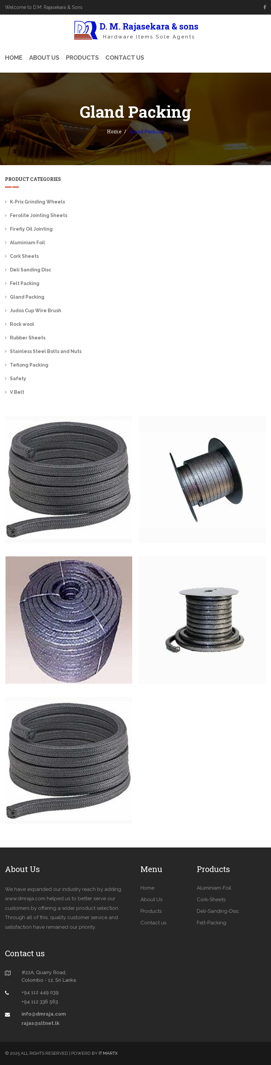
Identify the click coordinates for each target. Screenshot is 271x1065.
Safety (18, 379)
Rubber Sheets (27, 338)
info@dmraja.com (44, 1014)
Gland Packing (27, 297)
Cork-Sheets (211, 900)
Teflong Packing (29, 365)
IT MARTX (108, 1053)
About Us (44, 57)
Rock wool (22, 325)
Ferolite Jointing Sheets (38, 216)
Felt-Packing (211, 923)
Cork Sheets (24, 257)
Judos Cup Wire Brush (35, 311)
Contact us (153, 923)
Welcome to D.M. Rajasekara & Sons (43, 7)
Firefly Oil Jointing (31, 229)
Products (82, 57)
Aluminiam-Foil (214, 888)
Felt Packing (24, 284)
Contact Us (124, 57)
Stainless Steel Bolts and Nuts (45, 352)
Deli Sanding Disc (30, 270)
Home (14, 57)
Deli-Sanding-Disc (218, 911)
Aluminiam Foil (27, 243)
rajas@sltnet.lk (41, 1023)
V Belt (17, 393)
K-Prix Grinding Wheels (37, 202)
